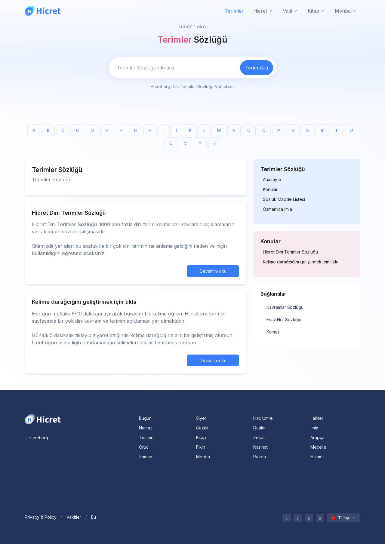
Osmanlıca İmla (277, 209)
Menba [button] (343, 11)
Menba (203, 456)
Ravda (259, 456)
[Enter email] (173, 67)
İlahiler (316, 418)
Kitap (201, 437)
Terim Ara (256, 68)
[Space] (43, 419)
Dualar (259, 427)
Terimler (234, 11)
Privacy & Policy (41, 517)
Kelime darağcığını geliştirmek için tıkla (300, 262)
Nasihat (260, 447)
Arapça (317, 437)
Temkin (146, 437)
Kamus (272, 331)
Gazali (202, 427)
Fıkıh (200, 447)
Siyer (201, 418)
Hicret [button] (260, 11)
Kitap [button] (313, 11)
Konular (270, 189)
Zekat (259, 437)
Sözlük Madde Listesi (284, 199)
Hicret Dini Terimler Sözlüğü (290, 252)
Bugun (145, 418)
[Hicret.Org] (43, 11)
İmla (314, 427)
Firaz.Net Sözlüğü (283, 319)
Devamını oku (213, 271)
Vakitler (73, 517)
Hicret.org (36, 437)
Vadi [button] (287, 11)
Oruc (144, 447)
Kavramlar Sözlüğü (284, 307)
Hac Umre (263, 418)
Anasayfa (272, 179)
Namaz (145, 427)
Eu (93, 517)
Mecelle (318, 447)
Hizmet (317, 456)
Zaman (145, 456)
